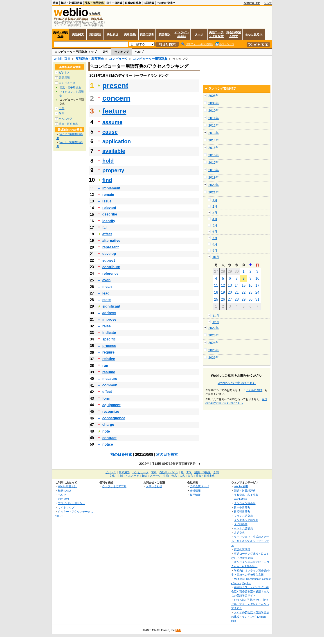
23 (250, 292)
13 (230, 285)
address (109, 313)
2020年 (213, 185)
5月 (214, 225)
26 (223, 299)
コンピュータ (118, 59)
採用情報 (195, 494)
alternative (111, 241)
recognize (110, 411)
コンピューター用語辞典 (150, 59)
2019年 (213, 177)
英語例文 (78, 34)
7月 (214, 238)
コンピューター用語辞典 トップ (76, 52)
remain (108, 195)
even (106, 280)
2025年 (213, 350)
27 (230, 299)
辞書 (55, 3)
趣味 (144, 475)
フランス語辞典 (243, 515)
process (109, 346)
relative (108, 359)
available (113, 151)
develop (109, 254)
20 (230, 292)
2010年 (213, 110)
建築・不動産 (202, 472)
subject (108, 260)
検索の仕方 (65, 490)
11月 (215, 315)
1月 (214, 200)
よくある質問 (254, 390)
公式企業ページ (199, 486)
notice (107, 444)
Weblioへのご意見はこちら (237, 383)
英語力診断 (147, 34)
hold (108, 161)
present (115, 86)
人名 (182, 475)
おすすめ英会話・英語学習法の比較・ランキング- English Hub (250, 616)
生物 (166, 475)
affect (107, 234)
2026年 (213, 357)
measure (109, 379)
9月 (214, 250)
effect (107, 392)
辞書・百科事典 (68, 123)
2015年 (213, 148)
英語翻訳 (164, 34)
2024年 (213, 343)
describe (109, 214)
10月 (215, 257)
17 (257, 285)
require (108, 352)
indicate (109, 333)
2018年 (213, 170)
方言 (190, 475)
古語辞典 (149, 3)
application (116, 141)
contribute (111, 267)
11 (216, 285)
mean (107, 286)
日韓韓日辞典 (133, 3)
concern (116, 98)
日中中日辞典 (114, 3)
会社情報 (195, 490)
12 (223, 285)
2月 (214, 206)
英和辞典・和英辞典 (90, 59)
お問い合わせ (154, 486)
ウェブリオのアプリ (114, 486)
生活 (120, 475)
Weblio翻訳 (240, 498)
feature (114, 111)
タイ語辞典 (241, 524)
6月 (214, 231)
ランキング (121, 52)
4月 (214, 219)
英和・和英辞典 (94, 3)
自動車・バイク (168, 472)
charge (108, 424)
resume (108, 372)
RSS (178, 630)
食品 (174, 475)
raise (106, 326)
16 (250, 285)
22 (244, 292)
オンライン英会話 (181, 34)
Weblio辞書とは (67, 486)
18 (216, 292)
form (106, 398)
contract (109, 438)
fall (105, 227)
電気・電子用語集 (70, 87)
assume (112, 122)
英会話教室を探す (233, 34)
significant (111, 306)
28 (237, 299)
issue (107, 201)
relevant (109, 208)
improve (109, 319)
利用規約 (63, 498)
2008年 (213, 95)
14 (237, 285)
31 (257, 299)
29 (244, 299)
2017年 (213, 162)
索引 (105, 52)
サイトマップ (66, 507)
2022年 (213, 328)
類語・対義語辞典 (71, 3)
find (107, 180)
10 (257, 278)
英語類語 (95, 34)
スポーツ (155, 475)
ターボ (199, 34)
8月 (214, 244)
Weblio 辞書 (62, 59)
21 (237, 292)
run (105, 365)
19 (223, 292)
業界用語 (64, 77)
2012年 (213, 125)
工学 (61, 108)
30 (250, 299)
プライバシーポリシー (71, 503)
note (106, 431)
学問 (61, 113)
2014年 (213, 140)
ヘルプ (268, 3)
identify (108, 221)
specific (109, 339)
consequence (113, 418)
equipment (111, 405)
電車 (154, 472)
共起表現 (112, 34)
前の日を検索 (121, 454)
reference (110, 273)
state (106, 300)
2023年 (213, 335)
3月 (214, 213)
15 (244, 285)
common (109, 385)
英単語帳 (130, 34)
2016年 (213, 155)
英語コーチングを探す (216, 34)
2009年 (213, 103)
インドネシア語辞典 (246, 520)
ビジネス (64, 72)
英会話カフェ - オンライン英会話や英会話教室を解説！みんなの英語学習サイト (250, 591)
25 (216, 299)
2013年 (213, 133)
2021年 (213, 192)
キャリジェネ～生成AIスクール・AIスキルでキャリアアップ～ (250, 540)
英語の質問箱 (242, 549)
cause (110, 132)
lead (106, 293)
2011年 (213, 118)
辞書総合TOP (252, 3)
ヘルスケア (65, 118)
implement (111, 188)
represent (110, 247)
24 (257, 292)
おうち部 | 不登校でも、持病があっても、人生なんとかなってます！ (250, 604)
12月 (215, 322)
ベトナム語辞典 (243, 528)
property (113, 170)
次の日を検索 (167, 454)
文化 (112, 475)
